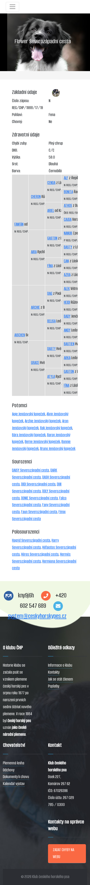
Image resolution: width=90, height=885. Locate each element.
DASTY (51, 348)
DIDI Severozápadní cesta (38, 484)
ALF (66, 178)
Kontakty (54, 672)
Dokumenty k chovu (16, 777)
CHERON (36, 196)
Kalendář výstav (14, 784)
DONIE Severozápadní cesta (39, 498)
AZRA (67, 274)
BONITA (68, 192)
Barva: (16, 171)
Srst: (15, 164)
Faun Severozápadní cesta (39, 512)
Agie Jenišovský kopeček (28, 414)
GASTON (52, 238)
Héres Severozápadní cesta (40, 554)
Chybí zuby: (19, 143)
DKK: (15, 150)
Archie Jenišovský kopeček (43, 421)
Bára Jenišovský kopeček (29, 435)
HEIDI (67, 302)
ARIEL (50, 210)
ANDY (67, 330)
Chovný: (17, 121)
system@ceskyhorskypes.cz (37, 616)
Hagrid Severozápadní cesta (31, 540)
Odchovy (8, 770)
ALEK (67, 288)
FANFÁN (19, 224)
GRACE (35, 362)
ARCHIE (35, 307)
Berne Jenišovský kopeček (42, 441)
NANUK (68, 233)
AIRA (34, 252)
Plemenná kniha (13, 763)
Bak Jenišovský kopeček (56, 428)
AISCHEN (19, 335)
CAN (66, 261)
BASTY (68, 247)
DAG (49, 293)
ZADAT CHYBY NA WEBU (63, 853)
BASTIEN (69, 344)
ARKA (67, 358)
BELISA (51, 321)
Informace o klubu (60, 665)
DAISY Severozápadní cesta (30, 470)
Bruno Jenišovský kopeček (57, 448)
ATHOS (68, 205)
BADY (67, 316)
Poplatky (53, 686)
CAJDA (68, 219)
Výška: (16, 157)
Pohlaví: (17, 114)
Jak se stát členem (60, 679)
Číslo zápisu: (20, 101)
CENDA (51, 182)
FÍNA (50, 266)
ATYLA (51, 376)
